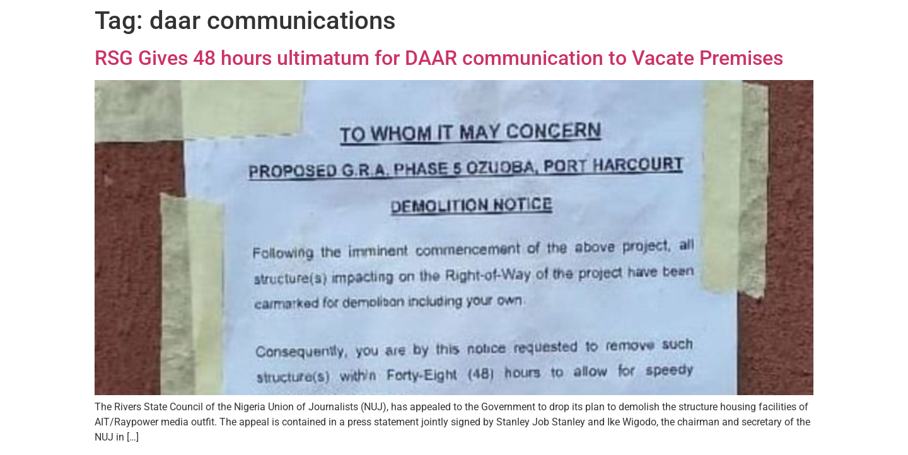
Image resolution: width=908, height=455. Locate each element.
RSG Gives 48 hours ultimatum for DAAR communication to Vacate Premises (439, 58)
